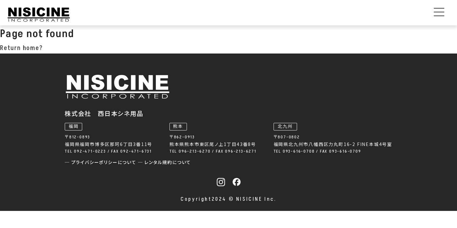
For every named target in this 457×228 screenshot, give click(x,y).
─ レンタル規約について (265, 153)
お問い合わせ (431, 15)
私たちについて (317, 15)
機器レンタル (224, 15)
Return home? (21, 53)
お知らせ (269, 15)
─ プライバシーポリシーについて (201, 153)
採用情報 (380, 15)
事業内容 (169, 15)
